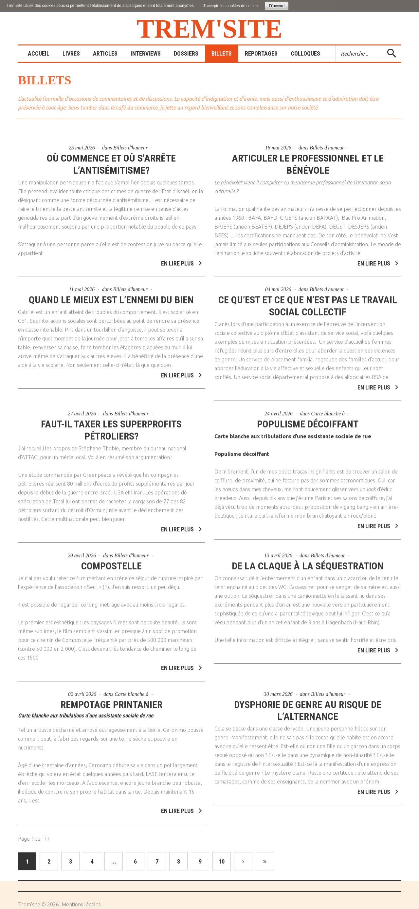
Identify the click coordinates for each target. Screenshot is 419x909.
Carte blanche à (328, 410)
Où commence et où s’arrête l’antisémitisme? (111, 164)
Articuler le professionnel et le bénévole (308, 164)
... (113, 861)
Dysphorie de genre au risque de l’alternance (307, 707)
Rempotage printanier (111, 701)
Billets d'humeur (130, 147)
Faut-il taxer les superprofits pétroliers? (111, 426)
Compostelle (111, 562)
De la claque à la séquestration (308, 562)
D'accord (276, 6)
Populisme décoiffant (307, 420)
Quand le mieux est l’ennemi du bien (111, 296)
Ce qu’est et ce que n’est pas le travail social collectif (307, 302)
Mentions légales (81, 904)
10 (222, 861)
